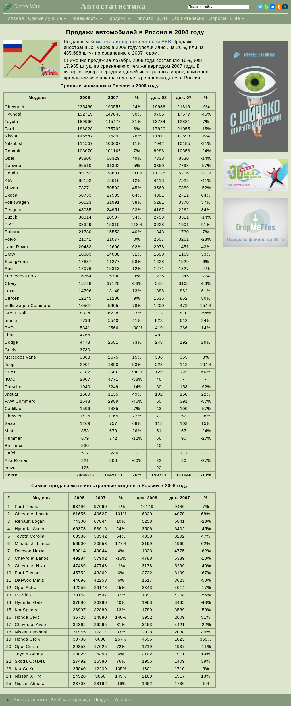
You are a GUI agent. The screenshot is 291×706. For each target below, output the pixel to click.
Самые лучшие (45, 18)
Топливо (144, 18)
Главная (14, 18)
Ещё (235, 18)
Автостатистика (113, 6)
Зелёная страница (70, 699)
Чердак (101, 699)
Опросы (217, 18)
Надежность (84, 18)
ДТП (162, 18)
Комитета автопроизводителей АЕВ (131, 41)
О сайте (122, 699)
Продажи (116, 18)
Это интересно (188, 18)
